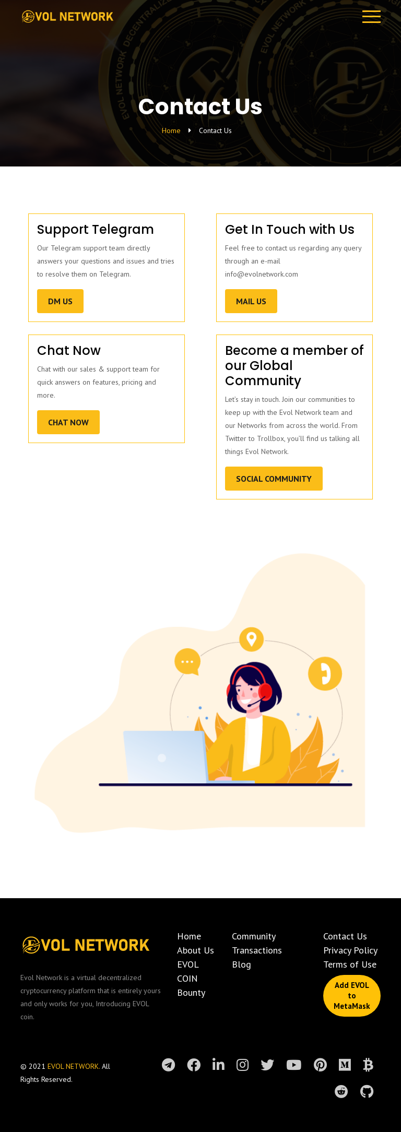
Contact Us (345, 936)
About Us (195, 950)
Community (254, 936)
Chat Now (68, 422)
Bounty (191, 992)
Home (171, 130)
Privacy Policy (350, 950)
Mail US (251, 301)
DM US (60, 301)
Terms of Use (349, 964)
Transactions (257, 950)
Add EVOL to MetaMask (352, 995)
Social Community (274, 478)
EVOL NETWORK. (75, 1066)
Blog (241, 964)
